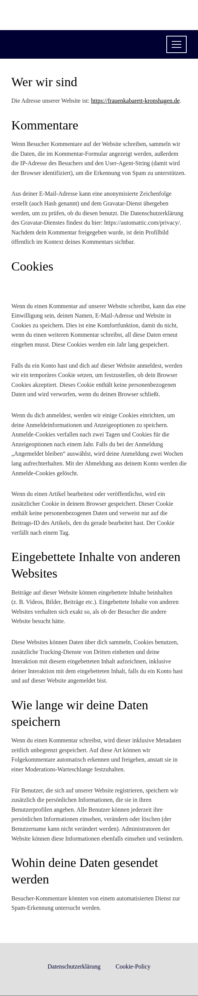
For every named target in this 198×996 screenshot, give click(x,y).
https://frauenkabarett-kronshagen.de (135, 100)
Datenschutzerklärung (74, 966)
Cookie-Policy (132, 966)
